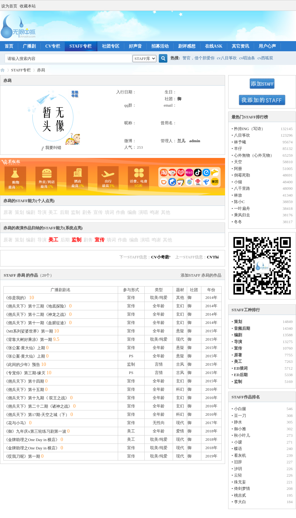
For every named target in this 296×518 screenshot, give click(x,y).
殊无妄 (240, 482)
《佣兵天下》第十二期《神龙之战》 (36, 314)
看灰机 (240, 455)
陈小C (239, 201)
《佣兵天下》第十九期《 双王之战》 (36, 398)
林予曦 (240, 142)
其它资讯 (240, 46)
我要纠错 (50, 147)
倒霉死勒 (242, 175)
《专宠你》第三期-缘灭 (24, 373)
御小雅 (240, 429)
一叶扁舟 (242, 208)
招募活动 (160, 46)
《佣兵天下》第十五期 (24, 389)
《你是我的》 (16, 297)
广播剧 (29, 46)
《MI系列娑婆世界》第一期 (28, 331)
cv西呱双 (265, 58)
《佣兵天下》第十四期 (24, 381)
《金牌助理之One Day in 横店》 (32, 439)
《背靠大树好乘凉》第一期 (28, 339)
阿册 (238, 168)
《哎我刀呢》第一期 (22, 456)
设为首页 (9, 6)
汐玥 (238, 468)
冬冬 (238, 221)
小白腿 (240, 408)
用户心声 (267, 46)
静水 (238, 422)
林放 (238, 195)
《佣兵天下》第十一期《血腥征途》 (36, 323)
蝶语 (238, 448)
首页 (9, 46)
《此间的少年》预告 (22, 364)
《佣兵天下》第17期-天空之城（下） (36, 414)
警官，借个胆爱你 (199, 58)
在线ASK (214, 46)
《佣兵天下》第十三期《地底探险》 (36, 306)
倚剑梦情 (242, 488)
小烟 (238, 182)
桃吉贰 (240, 495)
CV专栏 (52, 46)
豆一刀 (240, 415)
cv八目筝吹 (227, 58)
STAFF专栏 (80, 46)
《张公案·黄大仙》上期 (24, 348)
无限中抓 (2, 70)
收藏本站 (28, 6)
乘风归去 (242, 215)
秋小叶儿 (242, 435)
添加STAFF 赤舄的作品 (201, 275)
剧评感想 (186, 46)
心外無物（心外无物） (254, 155)
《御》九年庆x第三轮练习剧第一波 (35, 431)
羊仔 (238, 148)
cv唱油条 (247, 58)
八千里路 (242, 188)
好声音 (135, 46)
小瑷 (238, 442)
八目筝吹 (242, 135)
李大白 (240, 501)
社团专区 (110, 46)
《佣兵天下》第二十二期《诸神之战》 (38, 406)
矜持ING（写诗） (249, 128)
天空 (238, 161)
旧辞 (238, 462)
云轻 (238, 475)
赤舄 (41, 70)
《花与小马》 (16, 423)
